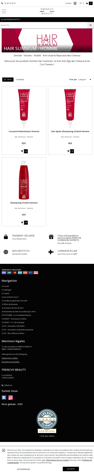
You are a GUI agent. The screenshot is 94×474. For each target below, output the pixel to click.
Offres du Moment (10, 304)
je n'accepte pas (23, 469)
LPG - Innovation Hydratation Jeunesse (17, 329)
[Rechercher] (90, 25)
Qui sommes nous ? (10, 297)
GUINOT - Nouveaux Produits (14, 319)
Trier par (73, 79)
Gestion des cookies (10, 358)
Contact (68, 3)
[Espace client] (75, 3)
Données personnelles (11, 362)
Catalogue (6, 290)
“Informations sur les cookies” (57, 460)
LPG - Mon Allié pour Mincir (13, 333)
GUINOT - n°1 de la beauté (13, 322)
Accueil (5, 286)
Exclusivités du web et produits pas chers (19, 311)
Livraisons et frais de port (12, 308)
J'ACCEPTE (71, 469)
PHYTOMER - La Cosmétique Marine (16, 315)
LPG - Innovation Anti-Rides (13, 326)
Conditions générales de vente (14, 301)
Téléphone (7, 385)
